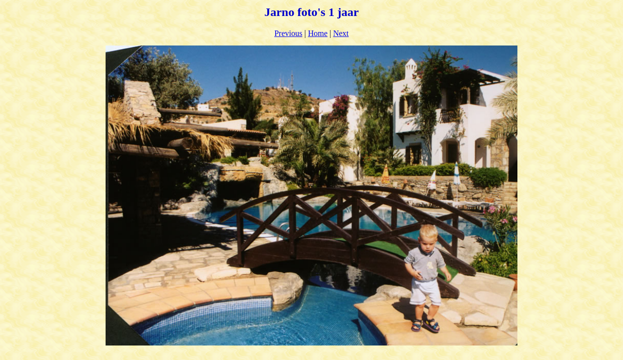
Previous (288, 33)
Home (317, 33)
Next (341, 33)
